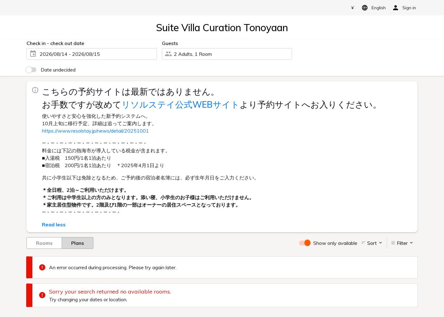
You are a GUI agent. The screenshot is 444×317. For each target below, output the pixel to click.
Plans (77, 242)
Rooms (44, 242)
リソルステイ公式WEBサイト (180, 104)
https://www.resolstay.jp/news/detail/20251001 (95, 131)
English (373, 7)
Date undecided (58, 70)
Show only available (335, 243)
